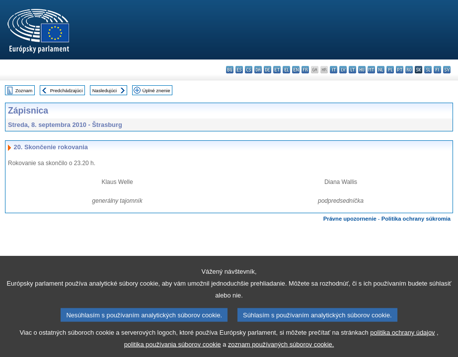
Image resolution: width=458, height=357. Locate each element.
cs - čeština (248, 69)
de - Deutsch (267, 69)
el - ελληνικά (286, 69)
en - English (296, 69)
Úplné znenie (156, 90)
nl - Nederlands (380, 69)
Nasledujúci (104, 90)
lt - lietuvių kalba (352, 69)
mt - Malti (371, 69)
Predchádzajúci (66, 90)
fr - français (305, 69)
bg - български (229, 69)
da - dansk (258, 69)
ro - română (409, 69)
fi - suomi (437, 69)
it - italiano (333, 69)
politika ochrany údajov (402, 341)
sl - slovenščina (428, 69)
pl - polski (390, 69)
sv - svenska (447, 69)
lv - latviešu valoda (343, 69)
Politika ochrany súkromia (416, 219)
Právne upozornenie (350, 219)
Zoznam (24, 90)
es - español (239, 69)
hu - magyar (362, 69)
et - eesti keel (277, 69)
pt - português (399, 69)
